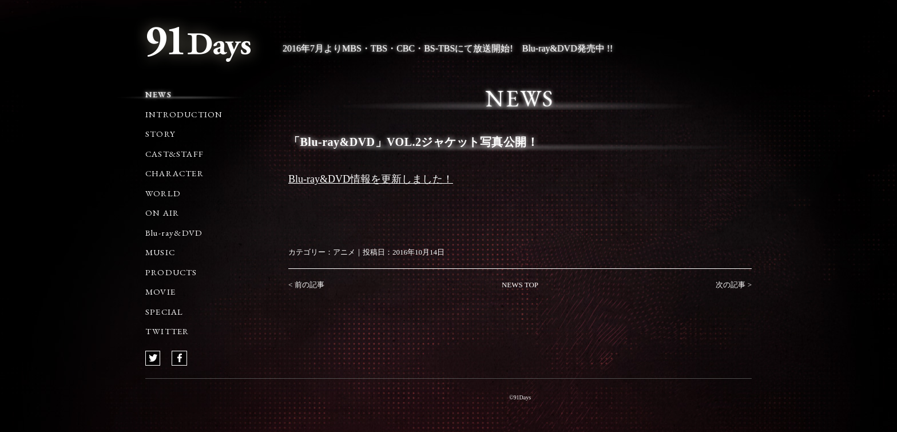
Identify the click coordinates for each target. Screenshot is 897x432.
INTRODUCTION (184, 114)
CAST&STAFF (174, 153)
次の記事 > (734, 284)
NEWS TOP (520, 284)
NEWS (158, 94)
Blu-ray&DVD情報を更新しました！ (370, 179)
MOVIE (160, 291)
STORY (160, 133)
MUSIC (160, 252)
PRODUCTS (171, 272)
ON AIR (162, 212)
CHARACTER (174, 173)
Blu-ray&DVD (174, 232)
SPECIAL (164, 311)
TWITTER (167, 331)
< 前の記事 (306, 284)
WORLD (163, 193)
